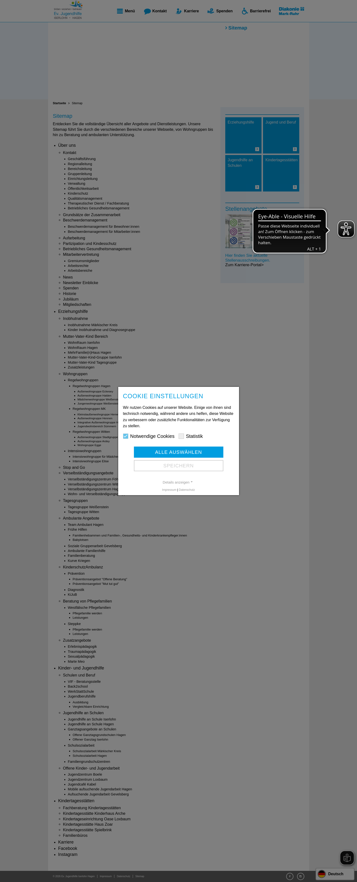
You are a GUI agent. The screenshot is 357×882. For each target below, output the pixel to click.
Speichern (178, 465)
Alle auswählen (178, 452)
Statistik (191, 436)
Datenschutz (187, 490)
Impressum (169, 490)
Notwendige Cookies (149, 436)
